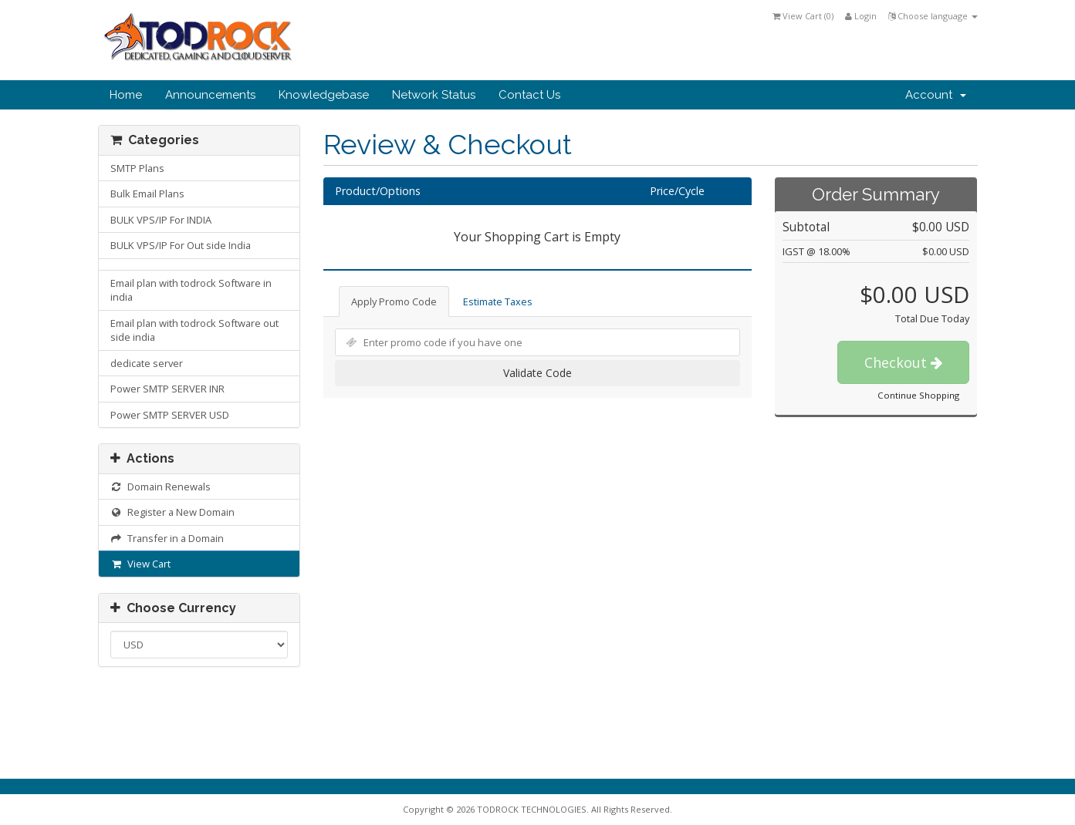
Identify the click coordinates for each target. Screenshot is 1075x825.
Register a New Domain (172, 512)
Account (935, 95)
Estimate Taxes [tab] (497, 301)
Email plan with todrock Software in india (191, 290)
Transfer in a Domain (167, 538)
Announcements (210, 95)
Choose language (933, 16)
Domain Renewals (160, 486)
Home (126, 95)
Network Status (433, 95)
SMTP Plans (137, 168)
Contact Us (529, 95)
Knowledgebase (324, 95)
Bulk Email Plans (147, 193)
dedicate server (146, 363)
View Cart (140, 564)
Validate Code (537, 372)
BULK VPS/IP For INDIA (160, 220)
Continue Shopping (918, 395)
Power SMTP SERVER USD (169, 415)
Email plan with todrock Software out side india (194, 330)
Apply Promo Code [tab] (394, 301)
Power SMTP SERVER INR (167, 389)
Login (861, 16)
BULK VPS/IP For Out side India (180, 245)
